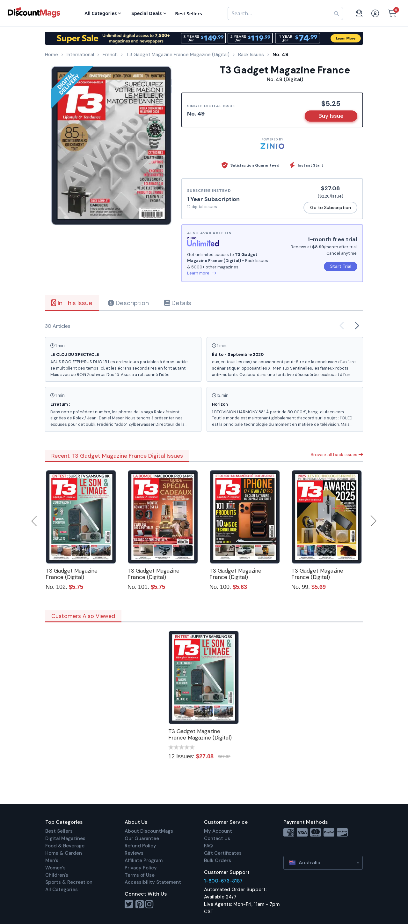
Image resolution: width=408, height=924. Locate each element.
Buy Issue (331, 116)
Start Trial (340, 266)
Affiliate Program (144, 860)
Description (128, 303)
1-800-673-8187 (223, 881)
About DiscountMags (149, 831)
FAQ (208, 846)
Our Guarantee (142, 838)
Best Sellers (59, 831)
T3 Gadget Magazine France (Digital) (72, 574)
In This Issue (71, 303)
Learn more (201, 273)
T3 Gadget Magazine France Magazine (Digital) (200, 734)
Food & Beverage (64, 846)
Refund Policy (140, 846)
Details (177, 303)
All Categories (61, 889)
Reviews (134, 853)
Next (373, 521)
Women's (55, 868)
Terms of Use (140, 875)
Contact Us (217, 838)
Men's (51, 860)
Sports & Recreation (68, 882)
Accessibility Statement (153, 882)
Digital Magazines (65, 838)
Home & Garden (63, 853)
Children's (56, 875)
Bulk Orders (217, 860)
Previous (34, 521)
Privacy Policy (141, 868)
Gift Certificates (223, 853)
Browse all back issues (337, 454)
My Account (218, 831)
